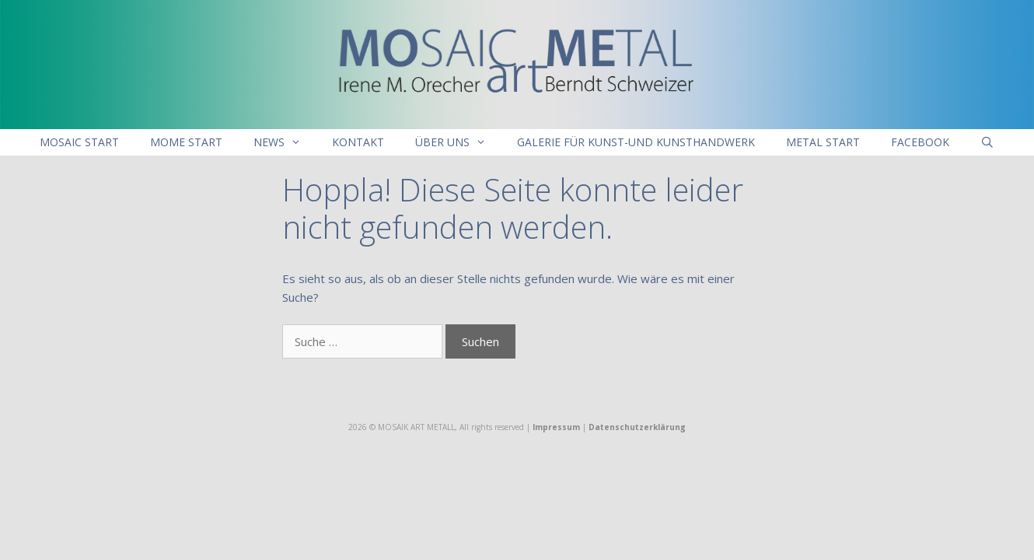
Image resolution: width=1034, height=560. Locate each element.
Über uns (458, 142)
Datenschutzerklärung (637, 427)
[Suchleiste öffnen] (987, 142)
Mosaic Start (79, 142)
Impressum (556, 427)
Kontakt (358, 142)
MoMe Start (186, 142)
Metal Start (823, 142)
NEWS (284, 142)
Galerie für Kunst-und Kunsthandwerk (636, 142)
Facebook (920, 142)
